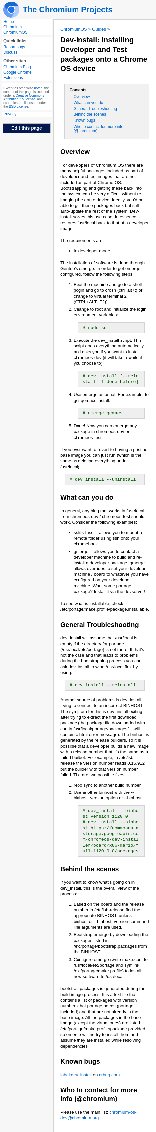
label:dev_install (76, 1074)
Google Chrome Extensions (17, 75)
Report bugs (14, 47)
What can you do (88, 102)
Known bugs (84, 120)
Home (8, 21)
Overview (81, 96)
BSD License (18, 106)
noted (38, 88)
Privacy (9, 114)
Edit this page (26, 128)
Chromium (12, 27)
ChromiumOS (15, 32)
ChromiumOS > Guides (83, 29)
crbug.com (109, 1074)
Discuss (10, 52)
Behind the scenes (89, 114)
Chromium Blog (17, 67)
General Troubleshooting (95, 108)
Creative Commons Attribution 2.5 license (23, 97)
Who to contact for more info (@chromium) (98, 128)
